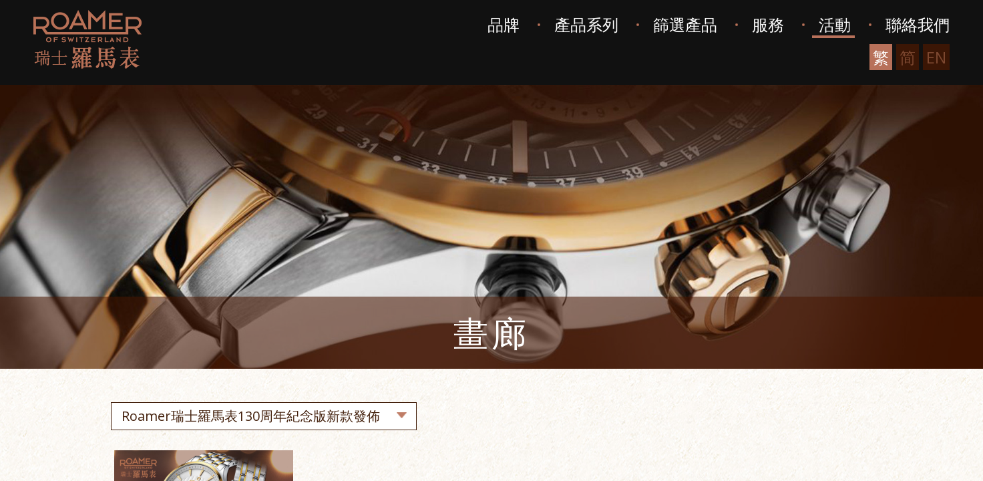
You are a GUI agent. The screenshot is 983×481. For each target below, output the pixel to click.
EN (936, 57)
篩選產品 (685, 24)
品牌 (503, 24)
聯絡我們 (918, 24)
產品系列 (586, 24)
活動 (835, 24)
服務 (768, 24)
